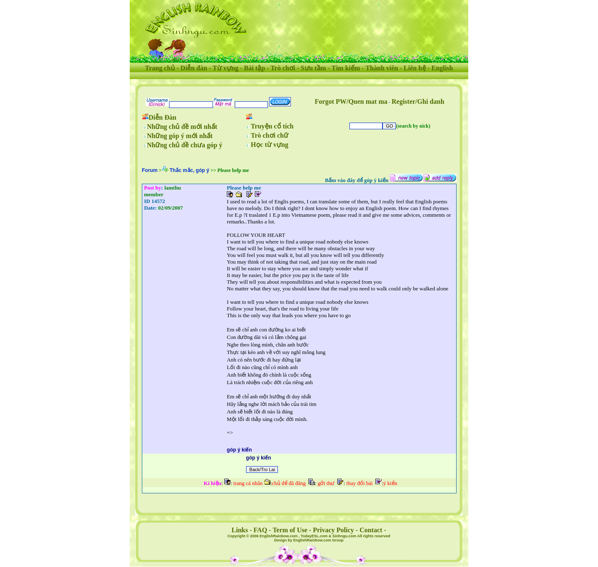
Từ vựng (226, 68)
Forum (149, 170)
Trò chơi (282, 68)
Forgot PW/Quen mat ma (351, 101)
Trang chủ (160, 68)
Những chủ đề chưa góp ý (184, 145)
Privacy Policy (333, 530)
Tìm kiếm (345, 68)
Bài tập (254, 68)
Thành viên (381, 68)
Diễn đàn (193, 68)
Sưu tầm (313, 68)
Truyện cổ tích (272, 126)
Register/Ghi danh (418, 101)
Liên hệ (415, 68)
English (442, 68)
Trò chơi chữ (269, 135)
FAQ (260, 530)
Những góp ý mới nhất (180, 135)
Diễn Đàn (162, 117)
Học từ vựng (269, 144)
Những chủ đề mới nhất (182, 126)
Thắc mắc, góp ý (189, 170)
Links (239, 530)
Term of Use (289, 530)
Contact (370, 530)
